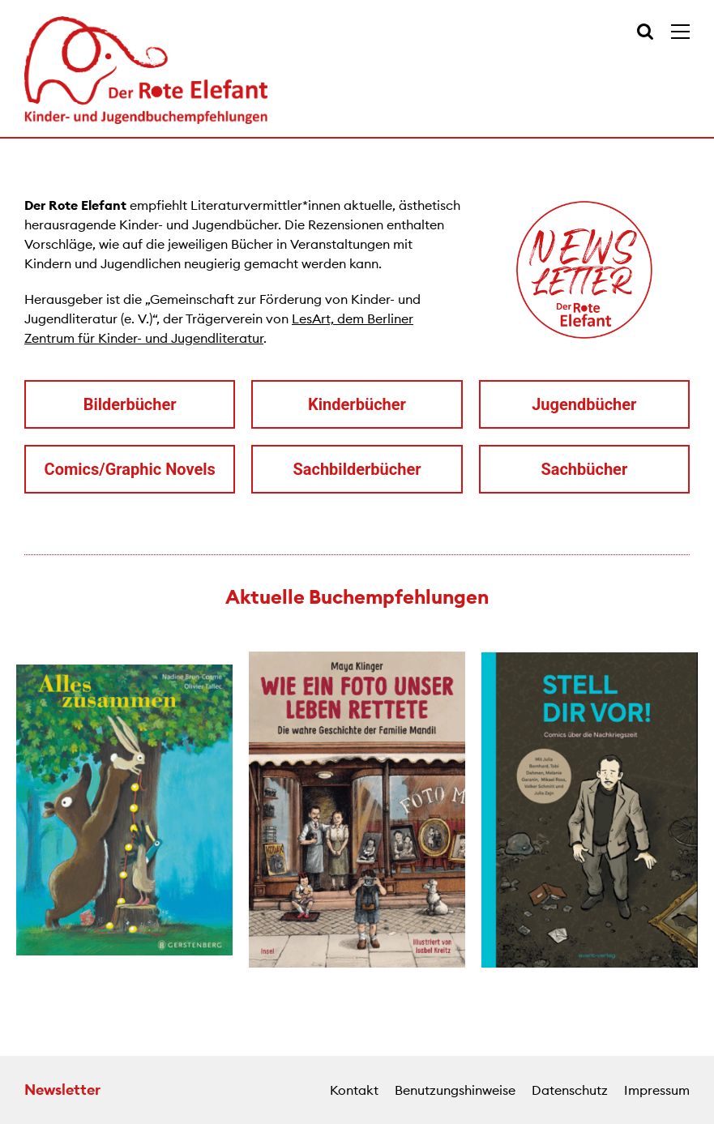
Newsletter (62, 1089)
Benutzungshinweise (455, 1090)
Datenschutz (570, 1090)
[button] (16, 812)
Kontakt (354, 1090)
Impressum (657, 1090)
